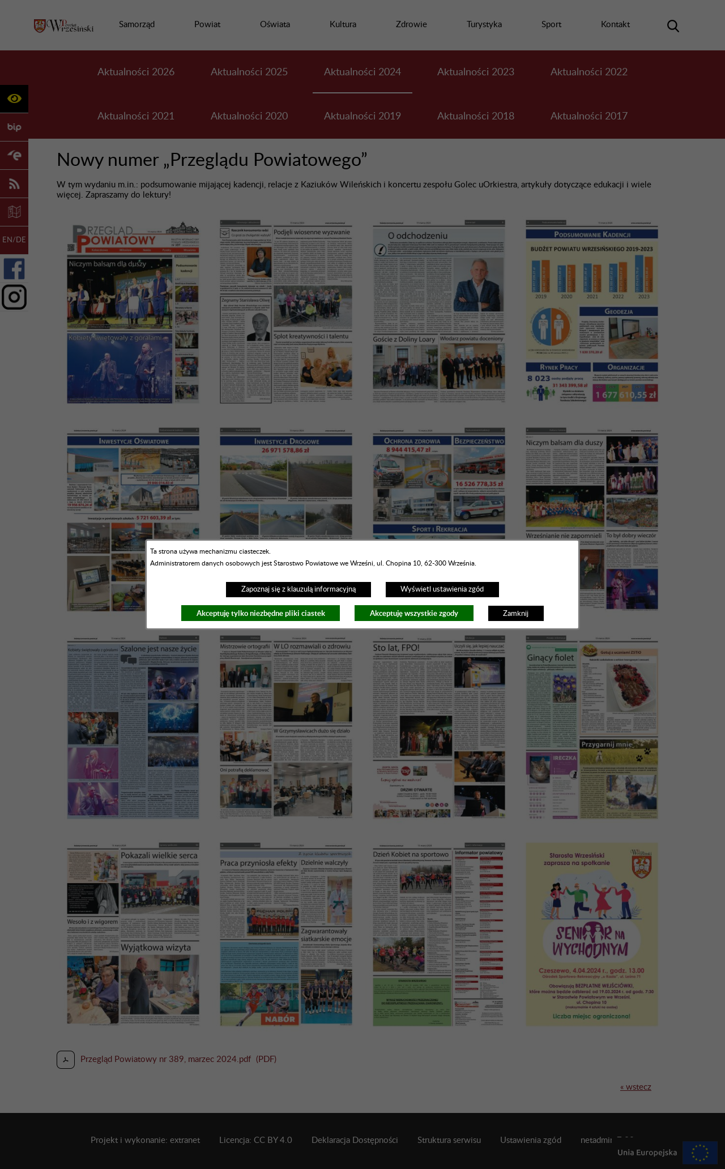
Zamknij (515, 614)
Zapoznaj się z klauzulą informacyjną (298, 589)
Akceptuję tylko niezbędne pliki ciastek (261, 613)
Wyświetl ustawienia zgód (442, 589)
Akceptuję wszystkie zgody (414, 613)
